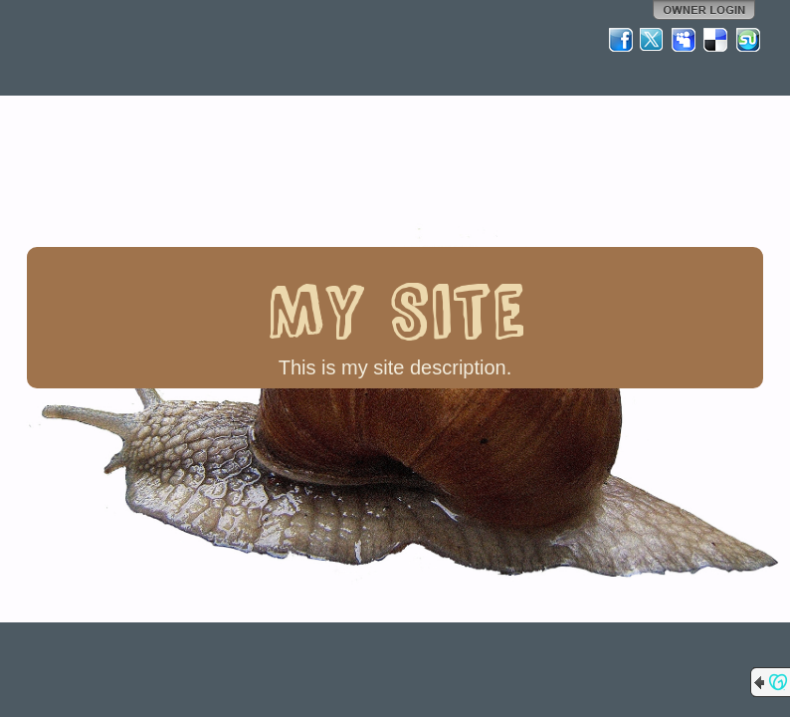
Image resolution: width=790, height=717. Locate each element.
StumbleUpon (748, 40)
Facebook (621, 40)
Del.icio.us (716, 40)
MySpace (684, 40)
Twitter (653, 40)
